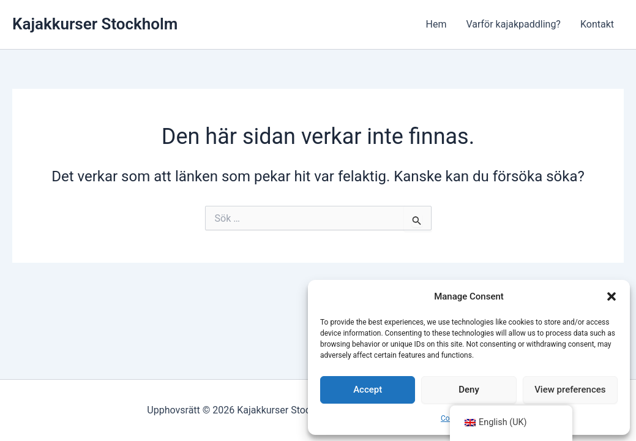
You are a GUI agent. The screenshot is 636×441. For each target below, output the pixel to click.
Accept (367, 389)
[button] (611, 296)
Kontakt (597, 24)
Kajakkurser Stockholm (95, 24)
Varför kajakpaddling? (513, 24)
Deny (468, 389)
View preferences (569, 389)
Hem (435, 24)
